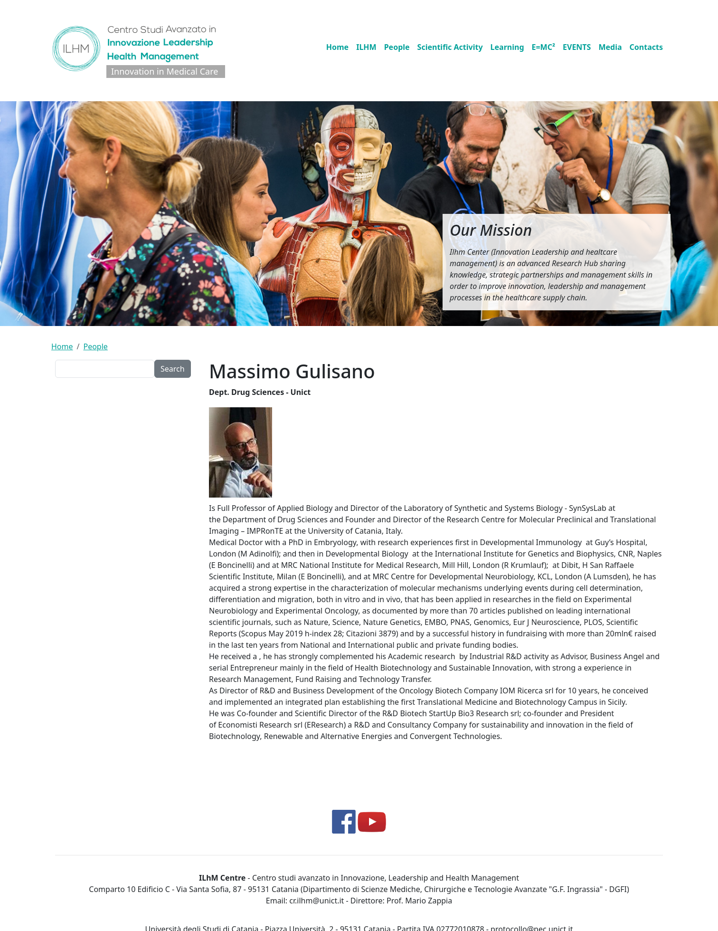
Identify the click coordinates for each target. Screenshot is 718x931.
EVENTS (577, 47)
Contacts (646, 47)
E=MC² (544, 47)
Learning (507, 47)
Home (337, 47)
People (397, 47)
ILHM (366, 47)
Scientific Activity (450, 47)
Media (610, 47)
